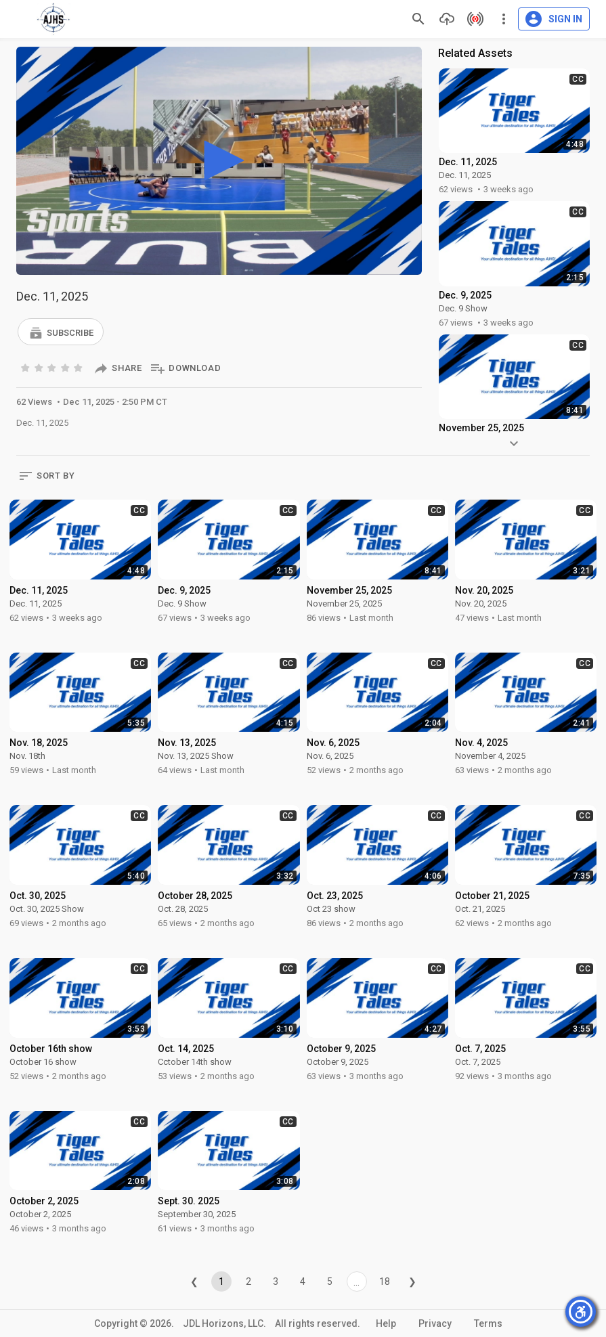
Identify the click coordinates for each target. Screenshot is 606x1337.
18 (384, 1281)
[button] (61, 331)
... (356, 1282)
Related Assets (475, 53)
